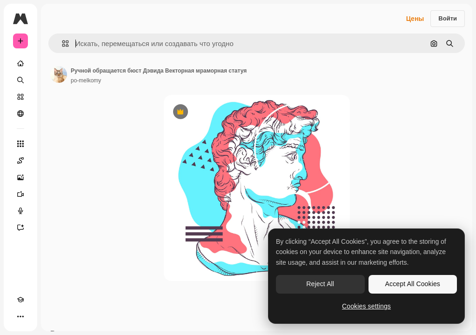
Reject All (320, 284)
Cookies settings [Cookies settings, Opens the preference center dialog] (366, 306)
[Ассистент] (20, 227)
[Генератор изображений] (20, 177)
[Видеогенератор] (20, 194)
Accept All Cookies (412, 284)
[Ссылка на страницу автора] (58, 74)
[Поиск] (20, 80)
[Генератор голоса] (20, 210)
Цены (415, 18)
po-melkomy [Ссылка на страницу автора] (86, 80)
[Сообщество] (20, 113)
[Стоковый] (20, 96)
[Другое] (20, 316)
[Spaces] (20, 160)
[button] (61, 43)
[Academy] (20, 299)
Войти (447, 18)
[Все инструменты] (20, 143)
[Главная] (20, 63)
